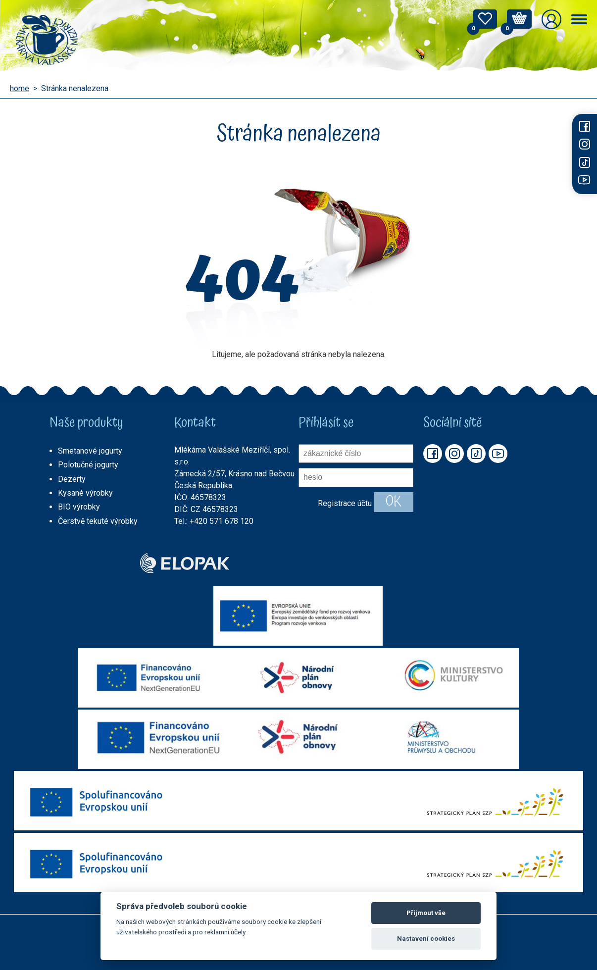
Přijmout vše (426, 913)
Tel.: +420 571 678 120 (213, 521)
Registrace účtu (345, 503)
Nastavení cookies (426, 938)
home (19, 88)
